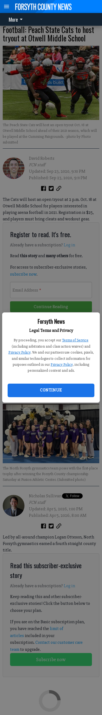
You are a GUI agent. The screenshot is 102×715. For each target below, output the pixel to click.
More (16, 19)
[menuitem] (17, 19)
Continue (51, 390)
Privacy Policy (19, 352)
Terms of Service (75, 340)
